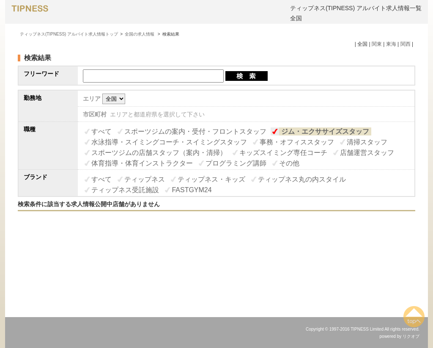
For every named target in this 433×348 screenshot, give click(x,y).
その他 (289, 163)
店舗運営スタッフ (367, 152)
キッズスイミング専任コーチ (283, 152)
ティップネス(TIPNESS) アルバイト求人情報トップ (69, 34)
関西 (405, 44)
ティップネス (144, 179)
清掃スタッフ (367, 142)
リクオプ (411, 336)
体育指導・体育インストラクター (142, 163)
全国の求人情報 (140, 34)
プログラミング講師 (236, 163)
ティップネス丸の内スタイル (302, 179)
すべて (101, 131)
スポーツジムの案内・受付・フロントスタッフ (195, 131)
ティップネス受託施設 (125, 189)
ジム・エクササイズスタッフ (325, 131)
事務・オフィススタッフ (297, 142)
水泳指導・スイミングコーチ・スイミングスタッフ (169, 142)
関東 (377, 44)
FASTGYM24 (191, 189)
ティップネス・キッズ (211, 179)
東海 (391, 44)
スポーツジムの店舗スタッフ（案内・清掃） (159, 152)
